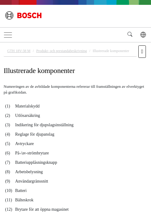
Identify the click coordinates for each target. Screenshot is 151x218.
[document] (75, 129)
